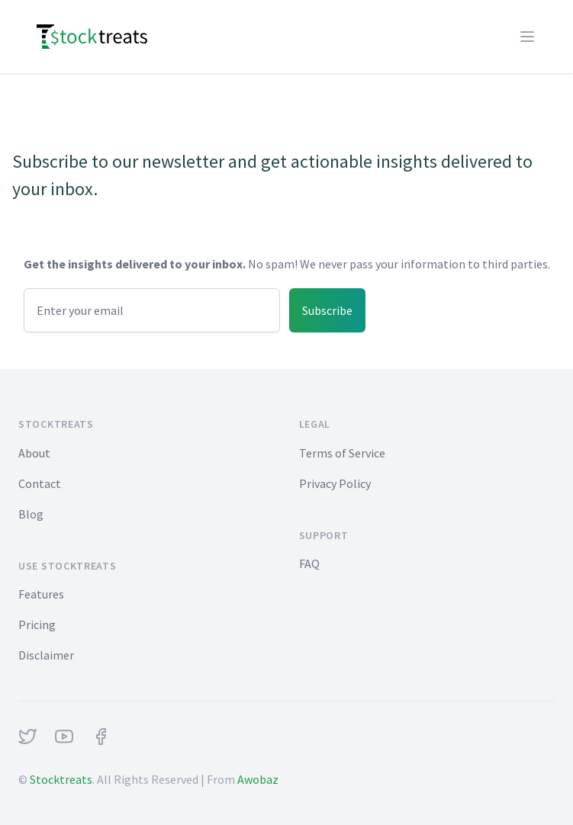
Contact (39, 483)
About (34, 453)
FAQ (309, 563)
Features (41, 594)
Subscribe (327, 310)
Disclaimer (46, 655)
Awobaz (257, 779)
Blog (30, 514)
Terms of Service (342, 453)
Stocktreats (61, 779)
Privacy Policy (335, 483)
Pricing (37, 624)
